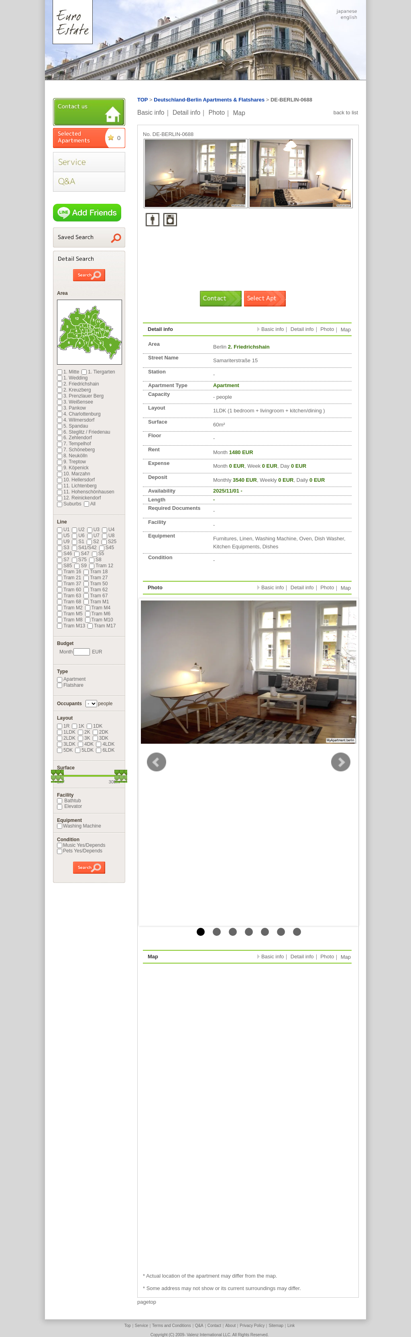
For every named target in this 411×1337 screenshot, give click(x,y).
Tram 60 (69, 589)
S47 (81, 553)
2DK (100, 732)
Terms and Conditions (171, 1325)
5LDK (84, 750)
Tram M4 (98, 608)
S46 (64, 553)
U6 (78, 535)
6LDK (105, 750)
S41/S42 (84, 547)
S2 (93, 541)
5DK (65, 750)
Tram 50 (95, 583)
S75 (79, 559)
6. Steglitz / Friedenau (83, 432)
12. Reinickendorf (79, 498)
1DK (94, 726)
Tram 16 (69, 571)
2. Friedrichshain (78, 384)
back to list (346, 113)
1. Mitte (68, 372)
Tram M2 (70, 608)
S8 (95, 559)
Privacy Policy (252, 1325)
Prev (156, 762)
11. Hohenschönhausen (85, 492)
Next (340, 762)
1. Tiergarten (98, 372)
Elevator (69, 806)
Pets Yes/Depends (79, 851)
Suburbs (69, 504)
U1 (63, 529)
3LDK (66, 744)
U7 (93, 535)
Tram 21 (69, 577)
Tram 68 (69, 602)
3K (84, 738)
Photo (216, 112)
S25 (109, 541)
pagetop (146, 1302)
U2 (78, 529)
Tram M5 (70, 614)
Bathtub (69, 800)
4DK (86, 744)
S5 (98, 553)
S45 (106, 547)
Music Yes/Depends (81, 845)
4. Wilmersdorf (75, 420)
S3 (63, 547)
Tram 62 (95, 589)
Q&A (199, 1325)
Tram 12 (101, 565)
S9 (80, 565)
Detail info (186, 112)
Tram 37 (69, 583)
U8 (108, 535)
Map (239, 112)
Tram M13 (71, 626)
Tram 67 (95, 596)
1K (78, 726)
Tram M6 (98, 614)
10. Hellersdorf (76, 480)
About (230, 1325)
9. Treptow (71, 462)
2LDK (66, 738)
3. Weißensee (75, 402)
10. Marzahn (73, 474)
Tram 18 (95, 571)
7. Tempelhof (74, 443)
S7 (63, 559)
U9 (63, 541)
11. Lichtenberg (77, 486)
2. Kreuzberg (74, 390)
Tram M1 (96, 602)
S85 (64, 565)
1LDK (66, 732)
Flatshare (70, 685)
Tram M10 (99, 620)
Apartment (71, 679)
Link (291, 1325)
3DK (100, 738)
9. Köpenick (73, 468)
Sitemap (276, 1325)
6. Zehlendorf (74, 437)
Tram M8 (70, 620)
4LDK (105, 744)
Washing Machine (79, 826)
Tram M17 (101, 626)
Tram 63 (69, 596)
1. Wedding (72, 378)
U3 (93, 529)
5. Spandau (72, 426)
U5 (63, 535)
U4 (108, 529)
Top (127, 1325)
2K (84, 732)
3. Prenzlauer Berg (80, 396)
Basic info (151, 112)
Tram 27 (95, 577)
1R (63, 726)
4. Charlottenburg (79, 414)
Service (141, 1325)
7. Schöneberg (76, 449)
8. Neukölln (72, 456)
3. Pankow (71, 408)
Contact (214, 1325)
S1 (78, 541)
